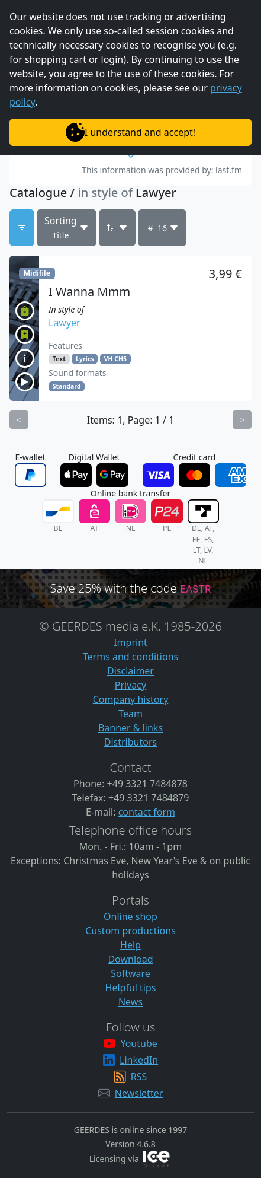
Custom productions (130, 930)
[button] (130, 328)
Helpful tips (130, 987)
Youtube (138, 1043)
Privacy (130, 685)
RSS (139, 1076)
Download (130, 959)
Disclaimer (130, 670)
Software (130, 973)
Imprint (130, 642)
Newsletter (139, 1093)
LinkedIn (139, 1059)
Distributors (130, 742)
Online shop (130, 916)
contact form (146, 812)
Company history (131, 699)
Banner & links (130, 727)
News (130, 1001)
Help (130, 944)
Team (130, 713)
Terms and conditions (130, 656)
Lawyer (64, 322)
